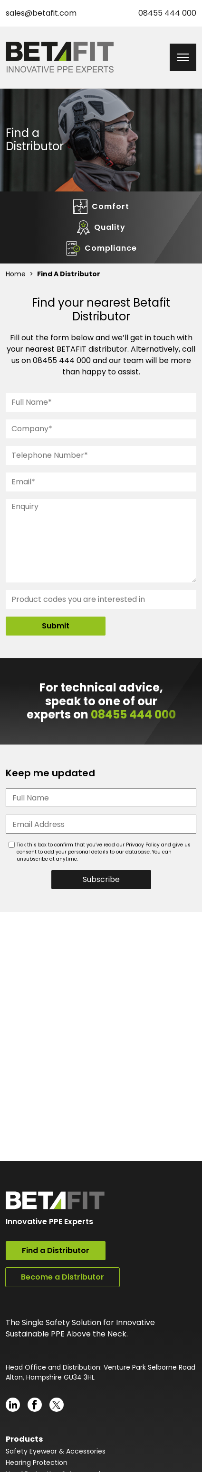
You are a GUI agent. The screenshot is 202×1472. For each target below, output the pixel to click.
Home (16, 274)
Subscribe (101, 879)
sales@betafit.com (41, 13)
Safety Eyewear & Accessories (56, 1451)
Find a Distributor (55, 1250)
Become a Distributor (62, 1277)
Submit (55, 625)
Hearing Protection (36, 1462)
